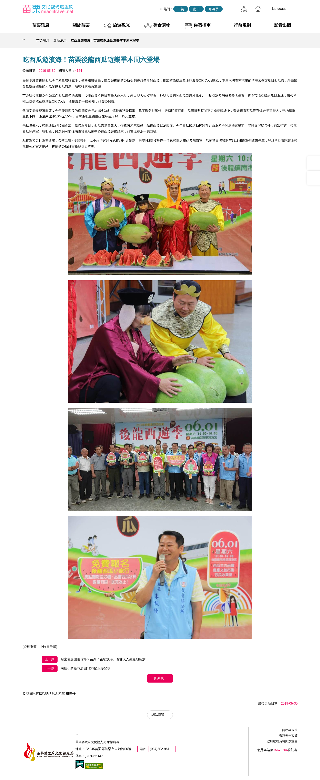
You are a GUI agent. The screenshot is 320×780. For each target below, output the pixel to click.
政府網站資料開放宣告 (282, 741)
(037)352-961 (159, 749)
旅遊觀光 (121, 25)
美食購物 (161, 25)
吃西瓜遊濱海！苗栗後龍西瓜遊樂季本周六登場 (105, 40)
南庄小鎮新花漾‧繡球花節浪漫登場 (76, 668)
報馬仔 (71, 693)
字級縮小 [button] (284, 40)
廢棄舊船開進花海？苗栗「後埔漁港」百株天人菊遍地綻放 (93, 659)
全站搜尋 (231, 9)
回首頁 (258, 9)
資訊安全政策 (288, 735)
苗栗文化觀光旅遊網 (47, 9)
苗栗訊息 (40, 25)
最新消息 (60, 40)
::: (161, 8)
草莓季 (214, 9)
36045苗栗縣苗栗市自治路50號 (108, 749)
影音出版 (282, 25)
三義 (180, 9)
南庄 (196, 9)
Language (279, 8)
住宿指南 (202, 25)
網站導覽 (244, 9)
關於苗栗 (81, 25)
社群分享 (274, 40)
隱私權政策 (290, 730)
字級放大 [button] (293, 40)
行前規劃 (242, 25)
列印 (265, 40)
